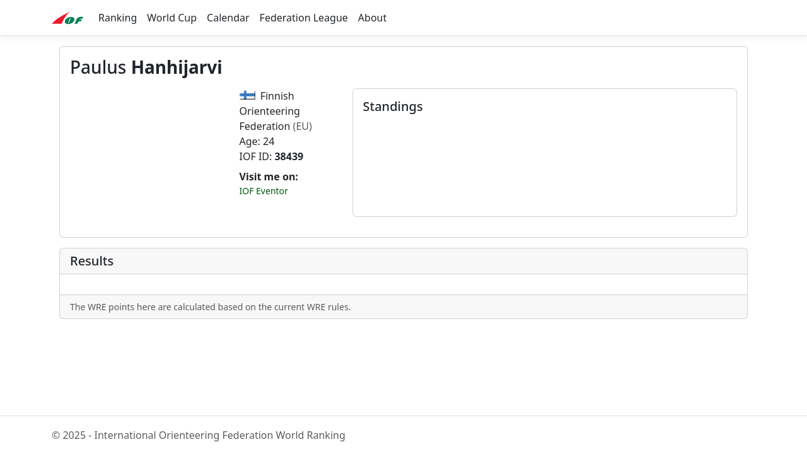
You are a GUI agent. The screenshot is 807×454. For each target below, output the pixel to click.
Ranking (117, 18)
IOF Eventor (264, 191)
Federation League (304, 18)
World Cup (172, 18)
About (372, 18)
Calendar (228, 18)
